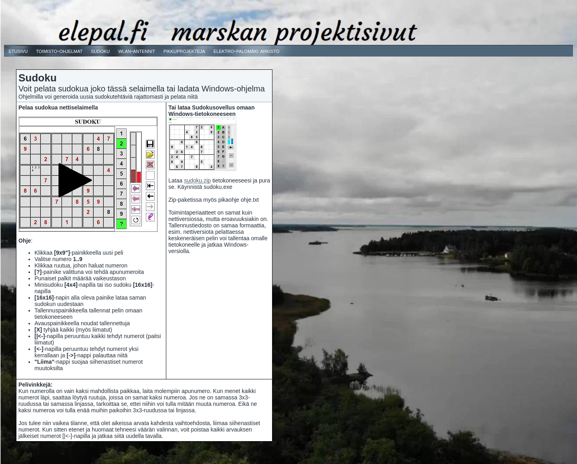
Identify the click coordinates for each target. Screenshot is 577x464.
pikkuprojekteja (184, 50)
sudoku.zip (197, 180)
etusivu (18, 50)
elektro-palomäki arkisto (247, 50)
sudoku (100, 50)
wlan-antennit (136, 50)
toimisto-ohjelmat (59, 50)
